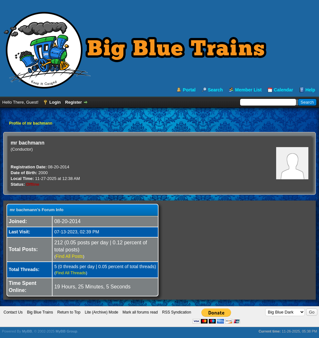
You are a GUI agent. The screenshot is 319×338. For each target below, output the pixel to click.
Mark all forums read (140, 312)
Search (215, 89)
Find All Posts (69, 256)
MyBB (27, 331)
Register (73, 102)
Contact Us (13, 312)
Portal (189, 89)
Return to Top (69, 312)
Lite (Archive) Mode (101, 312)
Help (310, 89)
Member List (248, 89)
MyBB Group (66, 331)
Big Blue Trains (40, 312)
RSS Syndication (176, 312)
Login (55, 102)
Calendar (283, 89)
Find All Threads (71, 272)
